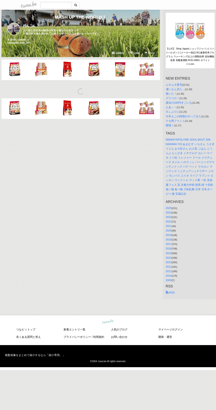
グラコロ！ (172, 98)
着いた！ (171, 93)
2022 (169, 221)
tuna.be (108, 321)
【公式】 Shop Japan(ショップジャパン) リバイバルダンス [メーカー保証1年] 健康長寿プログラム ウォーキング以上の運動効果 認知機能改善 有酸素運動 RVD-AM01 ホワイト (190, 54)
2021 (169, 226)
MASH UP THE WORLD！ (80, 17)
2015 (169, 253)
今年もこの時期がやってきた (183, 116)
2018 (169, 239)
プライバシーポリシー (77, 336)
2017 (169, 244)
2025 (169, 208)
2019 (169, 235)
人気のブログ (119, 329)
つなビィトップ (25, 329)
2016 (169, 248)
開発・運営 (165, 336)
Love (134, 53)
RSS (170, 292)
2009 (169, 280)
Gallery (118, 53)
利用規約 (98, 336)
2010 (169, 275)
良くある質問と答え (28, 336)
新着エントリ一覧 (74, 329)
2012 (169, 266)
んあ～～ (171, 107)
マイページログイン (170, 329)
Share (150, 52)
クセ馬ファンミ (175, 120)
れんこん (29, 25)
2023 (169, 217)
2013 (169, 262)
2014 (169, 257)
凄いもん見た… (175, 89)
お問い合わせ (119, 336)
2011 (169, 271)
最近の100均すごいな (179, 102)
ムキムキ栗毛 (174, 84)
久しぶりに (172, 111)
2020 (169, 230)
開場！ (170, 125)
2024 (169, 212)
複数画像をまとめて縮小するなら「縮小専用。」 (35, 355)
